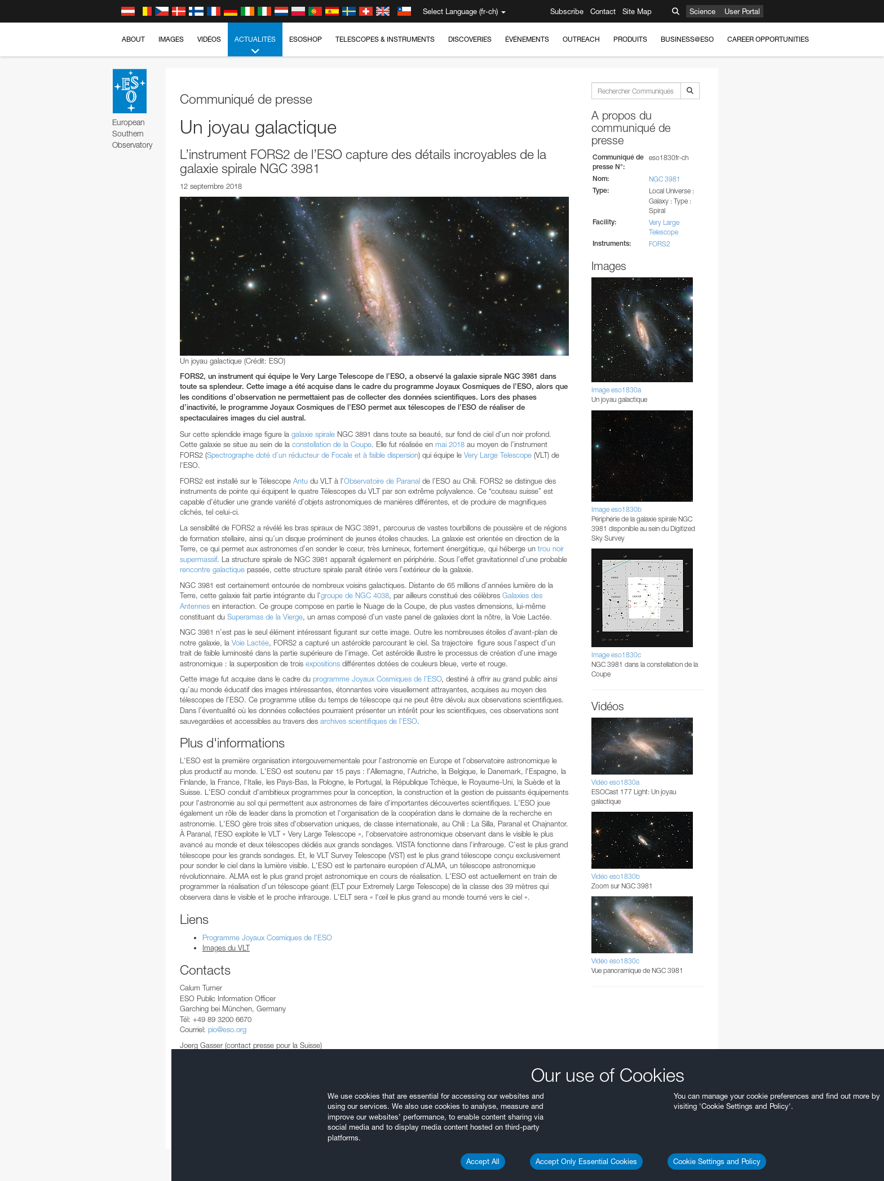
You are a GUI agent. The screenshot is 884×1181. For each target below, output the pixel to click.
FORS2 (659, 244)
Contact (603, 11)
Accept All (483, 1161)
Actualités (255, 45)
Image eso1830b (616, 509)
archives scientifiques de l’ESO (368, 721)
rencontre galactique (212, 569)
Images (171, 39)
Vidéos (209, 39)
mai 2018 (450, 444)
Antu (300, 480)
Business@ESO (687, 39)
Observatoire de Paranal (382, 480)
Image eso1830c (616, 655)
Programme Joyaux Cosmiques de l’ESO (267, 937)
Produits (630, 39)
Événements (527, 39)
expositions (323, 663)
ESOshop (305, 39)
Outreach (581, 39)
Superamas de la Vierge (265, 616)
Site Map (637, 11)
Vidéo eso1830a (615, 782)
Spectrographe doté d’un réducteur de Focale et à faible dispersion (312, 454)
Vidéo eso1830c (615, 961)
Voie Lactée (250, 642)
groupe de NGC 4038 (355, 595)
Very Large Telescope (498, 454)
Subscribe (567, 11)
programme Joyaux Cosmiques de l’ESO (377, 678)
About (133, 39)
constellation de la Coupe (332, 444)
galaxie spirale (313, 434)
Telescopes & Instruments (385, 39)
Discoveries (470, 39)
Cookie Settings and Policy (717, 1161)
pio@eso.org (227, 1029)
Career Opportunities (768, 39)
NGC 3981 (664, 179)
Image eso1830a (616, 390)
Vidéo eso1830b (615, 876)
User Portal (742, 11)
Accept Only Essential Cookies (586, 1161)
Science (702, 11)
